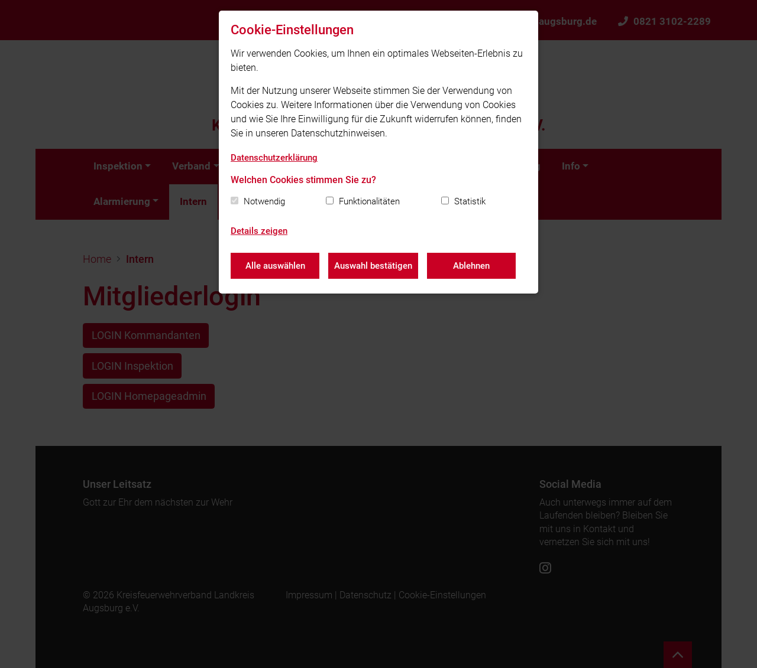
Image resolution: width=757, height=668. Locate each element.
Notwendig (264, 201)
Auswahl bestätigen (373, 265)
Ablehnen (471, 265)
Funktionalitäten (369, 201)
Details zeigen (259, 231)
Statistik (470, 201)
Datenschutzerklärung (274, 157)
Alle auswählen (275, 265)
